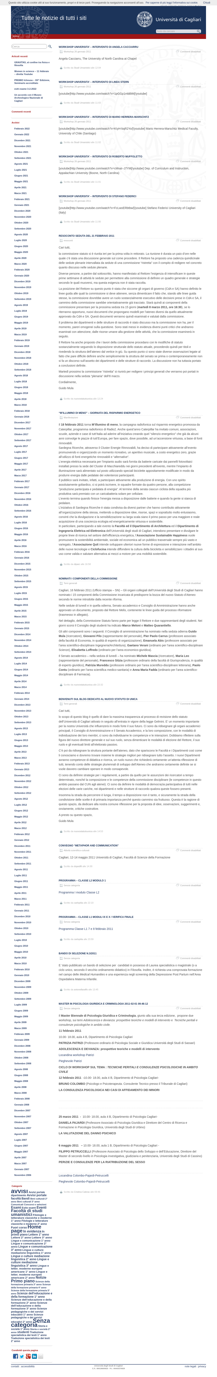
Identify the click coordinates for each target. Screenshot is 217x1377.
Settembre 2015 (22, 581)
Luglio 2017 (20, 452)
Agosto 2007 (21, 1134)
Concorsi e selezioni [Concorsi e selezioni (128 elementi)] (35, 1204)
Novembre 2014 (22, 640)
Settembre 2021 (22, 158)
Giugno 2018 (21, 387)
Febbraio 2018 (22, 411)
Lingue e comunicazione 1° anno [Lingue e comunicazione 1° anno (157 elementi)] (30, 1240)
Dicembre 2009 (22, 981)
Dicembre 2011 (22, 846)
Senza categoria (72, 885)
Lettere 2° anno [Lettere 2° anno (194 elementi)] (21, 1237)
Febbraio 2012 (22, 834)
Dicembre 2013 (22, 705)
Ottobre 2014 (21, 646)
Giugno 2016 (21, 528)
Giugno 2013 (21, 740)
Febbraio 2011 (22, 904)
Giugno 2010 (21, 946)
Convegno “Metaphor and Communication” (89, 845)
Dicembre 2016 (22, 493)
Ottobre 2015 (21, 575)
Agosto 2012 (21, 799)
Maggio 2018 (21, 393)
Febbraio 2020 (22, 269)
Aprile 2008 (20, 1087)
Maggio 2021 (21, 181)
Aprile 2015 (20, 610)
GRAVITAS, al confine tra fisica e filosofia (32, 63)
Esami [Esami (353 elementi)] (16, 1207)
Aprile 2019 (20, 328)
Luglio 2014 (20, 663)
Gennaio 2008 (21, 1104)
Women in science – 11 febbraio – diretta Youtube (31, 72)
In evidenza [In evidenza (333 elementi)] (32, 1231)
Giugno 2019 (21, 316)
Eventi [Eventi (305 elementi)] (41, 1207)
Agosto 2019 (21, 305)
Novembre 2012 (22, 781)
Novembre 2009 (22, 987)
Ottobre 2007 (21, 1122)
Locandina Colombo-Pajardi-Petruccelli (83, 1175)
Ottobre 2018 (21, 364)
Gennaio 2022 (21, 134)
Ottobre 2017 (21, 434)
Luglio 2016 (20, 522)
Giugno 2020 (21, 246)
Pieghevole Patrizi (70, 1061)
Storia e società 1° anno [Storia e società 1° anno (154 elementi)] (29, 1327)
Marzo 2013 (20, 758)
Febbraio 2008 (22, 1098)
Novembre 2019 (22, 287)
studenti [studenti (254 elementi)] (23, 1332)
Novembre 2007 (22, 1116)
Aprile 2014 (20, 681)
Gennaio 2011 (21, 910)
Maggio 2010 (21, 952)
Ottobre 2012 (21, 787)
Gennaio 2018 (21, 416)
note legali (190, 1366)
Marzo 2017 (20, 475)
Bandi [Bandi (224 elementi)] (26, 1198)
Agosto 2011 (21, 869)
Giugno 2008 (21, 1075)
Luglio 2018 (20, 381)
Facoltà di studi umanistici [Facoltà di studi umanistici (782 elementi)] (27, 1212)
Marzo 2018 (20, 405)
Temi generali (70, 583)
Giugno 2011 (21, 881)
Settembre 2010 (22, 934)
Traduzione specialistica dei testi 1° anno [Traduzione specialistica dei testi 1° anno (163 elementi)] (29, 1334)
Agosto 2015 (21, 587)
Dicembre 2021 (22, 140)
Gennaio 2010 (21, 975)
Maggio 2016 (21, 534)
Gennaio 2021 (21, 205)
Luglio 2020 (20, 240)
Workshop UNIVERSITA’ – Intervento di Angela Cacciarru (98, 47)
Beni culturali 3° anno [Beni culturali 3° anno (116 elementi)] (28, 1201)
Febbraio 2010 (22, 969)
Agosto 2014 (21, 658)
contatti (15, 1366)
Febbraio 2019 (22, 340)
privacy (202, 1366)
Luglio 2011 (20, 875)
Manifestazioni (71, 417)
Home (16, 36)
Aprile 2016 (20, 540)
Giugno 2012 (21, 810)
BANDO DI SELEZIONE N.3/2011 (78, 953)
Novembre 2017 (22, 428)
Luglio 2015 (20, 593)
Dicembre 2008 (22, 1046)
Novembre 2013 (22, 711)
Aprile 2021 (20, 187)
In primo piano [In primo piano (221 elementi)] (28, 1233)
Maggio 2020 (21, 252)
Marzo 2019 (20, 334)
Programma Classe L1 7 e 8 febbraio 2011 (86, 928)
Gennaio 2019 (21, 346)
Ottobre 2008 (21, 1057)
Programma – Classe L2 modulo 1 (82, 880)
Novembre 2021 (22, 146)
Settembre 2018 (22, 369)
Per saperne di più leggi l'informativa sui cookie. (172, 2)
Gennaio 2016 (21, 557)
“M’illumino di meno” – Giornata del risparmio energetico (99, 413)
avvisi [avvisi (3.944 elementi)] (19, 1191)
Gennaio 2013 (21, 769)
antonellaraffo (81, 989)
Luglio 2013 (20, 734)
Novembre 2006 (22, 1175)
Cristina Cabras (82, 1192)
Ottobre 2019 (21, 293)
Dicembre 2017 (22, 422)
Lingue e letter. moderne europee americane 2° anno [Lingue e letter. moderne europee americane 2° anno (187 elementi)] (29, 1274)
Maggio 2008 (21, 1081)
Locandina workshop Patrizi (76, 1055)
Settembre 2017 (22, 440)
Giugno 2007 (21, 1145)
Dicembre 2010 (22, 916)
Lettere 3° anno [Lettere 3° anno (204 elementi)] (42, 1237)
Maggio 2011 (21, 887)
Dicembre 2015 (22, 563)
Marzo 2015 (20, 616)
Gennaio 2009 (21, 1040)
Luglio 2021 (20, 170)
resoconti (68, 240)
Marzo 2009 (20, 1028)
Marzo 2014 (20, 687)
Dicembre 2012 (22, 775)
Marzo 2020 (20, 264)
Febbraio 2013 (22, 763)
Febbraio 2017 (22, 481)
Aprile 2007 (20, 1157)
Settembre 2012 (22, 793)
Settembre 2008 (22, 1063)
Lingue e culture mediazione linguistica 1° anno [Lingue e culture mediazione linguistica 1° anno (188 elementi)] (31, 1251)
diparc (77, 564)
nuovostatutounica (83, 398)
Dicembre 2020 (22, 211)
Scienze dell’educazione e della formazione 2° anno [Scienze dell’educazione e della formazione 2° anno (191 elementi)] (31, 1301)
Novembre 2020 (22, 217)
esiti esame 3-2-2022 (25, 89)
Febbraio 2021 (22, 199)
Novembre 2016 (22, 499)
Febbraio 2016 (22, 552)
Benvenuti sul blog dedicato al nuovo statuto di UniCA (98, 699)
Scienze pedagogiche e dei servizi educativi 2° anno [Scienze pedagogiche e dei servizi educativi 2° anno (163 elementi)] (27, 1318)
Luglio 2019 (20, 311)
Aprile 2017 (20, 469)
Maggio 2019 (21, 322)
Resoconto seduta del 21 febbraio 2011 (86, 235)
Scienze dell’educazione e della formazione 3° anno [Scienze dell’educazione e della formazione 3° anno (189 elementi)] (29, 1305)
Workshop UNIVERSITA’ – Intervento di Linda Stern (94, 82)
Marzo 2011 (20, 899)
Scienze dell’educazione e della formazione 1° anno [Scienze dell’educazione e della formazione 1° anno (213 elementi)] (31, 1295)
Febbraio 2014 (22, 693)
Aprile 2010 (20, 957)
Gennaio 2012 (21, 840)
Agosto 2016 (21, 516)
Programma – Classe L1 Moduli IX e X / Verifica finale (96, 917)
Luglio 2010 (20, 940)
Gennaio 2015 (21, 628)
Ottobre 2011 (21, 857)
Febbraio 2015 (22, 622)
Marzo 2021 (20, 193)
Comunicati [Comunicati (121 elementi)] (17, 1204)
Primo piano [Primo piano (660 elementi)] (23, 1281)
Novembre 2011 (22, 852)
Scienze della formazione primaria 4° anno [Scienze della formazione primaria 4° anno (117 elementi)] (31, 1286)
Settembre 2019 (22, 299)
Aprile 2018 (20, 399)
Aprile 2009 (20, 1022)
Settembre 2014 (22, 652)
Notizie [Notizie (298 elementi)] (41, 1277)
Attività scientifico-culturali (76, 850)
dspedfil (78, 866)
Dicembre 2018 (22, 352)
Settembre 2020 (22, 228)
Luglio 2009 (20, 1004)
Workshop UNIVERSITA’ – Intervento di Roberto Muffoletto (100, 156)
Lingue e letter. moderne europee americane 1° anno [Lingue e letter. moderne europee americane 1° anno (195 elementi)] (30, 1268)
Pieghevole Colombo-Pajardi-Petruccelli (84, 1181)
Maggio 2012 (21, 816)
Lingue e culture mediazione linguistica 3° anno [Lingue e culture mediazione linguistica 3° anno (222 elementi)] (30, 1262)
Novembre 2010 (22, 922)
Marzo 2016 (20, 546)
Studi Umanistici (82, 67)
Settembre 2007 (22, 1128)
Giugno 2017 (21, 458)
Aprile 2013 (20, 752)
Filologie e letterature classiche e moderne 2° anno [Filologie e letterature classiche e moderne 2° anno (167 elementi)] (29, 1222)
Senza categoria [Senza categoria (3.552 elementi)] (30, 1322)
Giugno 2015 (21, 599)
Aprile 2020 (20, 258)
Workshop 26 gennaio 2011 (77, 51)
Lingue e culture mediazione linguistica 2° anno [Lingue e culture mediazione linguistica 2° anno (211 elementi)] (30, 1257)
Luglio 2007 (20, 1140)
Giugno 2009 (21, 1010)
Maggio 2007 (21, 1151)
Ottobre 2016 (21, 505)
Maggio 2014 (21, 675)
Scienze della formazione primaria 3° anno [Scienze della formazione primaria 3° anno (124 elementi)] (30, 1283)
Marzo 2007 (20, 1163)
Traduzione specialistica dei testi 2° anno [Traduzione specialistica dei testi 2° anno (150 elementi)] (30, 1340)
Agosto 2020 (21, 234)
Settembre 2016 (22, 510)
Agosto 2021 (21, 164)
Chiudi (206, 2)
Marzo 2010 (20, 963)
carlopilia (78, 903)
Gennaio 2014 (21, 699)
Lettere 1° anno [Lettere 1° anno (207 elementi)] (38, 1234)
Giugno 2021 (21, 175)
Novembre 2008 (22, 1051)
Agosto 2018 (21, 375)
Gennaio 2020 (21, 275)
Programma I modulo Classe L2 (79, 892)
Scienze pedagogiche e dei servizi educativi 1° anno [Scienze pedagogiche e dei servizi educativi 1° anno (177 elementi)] (29, 1311)
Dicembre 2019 (22, 281)
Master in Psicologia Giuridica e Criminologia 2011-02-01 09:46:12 (103, 1003)
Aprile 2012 (20, 822)
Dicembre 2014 (22, 634)
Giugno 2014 (21, 669)
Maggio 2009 (21, 1016)
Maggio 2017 (21, 463)
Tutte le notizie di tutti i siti (54, 18)
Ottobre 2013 (21, 716)
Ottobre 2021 (21, 152)
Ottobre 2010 (21, 928)
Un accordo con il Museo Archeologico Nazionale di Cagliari (28, 98)
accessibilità (28, 1366)
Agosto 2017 (21, 446)
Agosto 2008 (21, 1069)
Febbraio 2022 (22, 128)
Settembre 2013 (22, 722)
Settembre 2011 (22, 863)
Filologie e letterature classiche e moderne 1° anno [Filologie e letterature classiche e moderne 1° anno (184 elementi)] (31, 1218)
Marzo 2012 (20, 828)
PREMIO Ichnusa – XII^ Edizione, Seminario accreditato (32, 81)
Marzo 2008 (20, 1093)
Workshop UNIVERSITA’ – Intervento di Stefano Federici (97, 196)
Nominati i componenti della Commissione (88, 578)
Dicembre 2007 (22, 1110)
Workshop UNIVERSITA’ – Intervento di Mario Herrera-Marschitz (104, 117)
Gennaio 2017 (21, 487)
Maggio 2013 (21, 746)
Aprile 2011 (20, 893)
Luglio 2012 (20, 805)
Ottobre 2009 (21, 993)
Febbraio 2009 (22, 1034)
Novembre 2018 (22, 358)
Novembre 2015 (22, 569)
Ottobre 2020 (21, 222)
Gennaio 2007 (21, 1169)
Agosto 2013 (21, 728)
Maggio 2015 (21, 605)
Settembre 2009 (22, 999)
